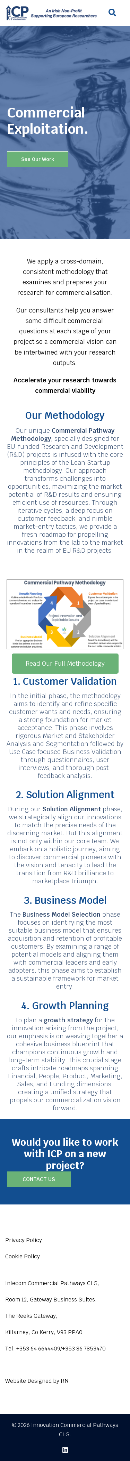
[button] (112, 13)
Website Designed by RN (36, 1381)
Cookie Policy (22, 1256)
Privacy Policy (23, 1240)
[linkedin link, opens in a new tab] (65, 1449)
